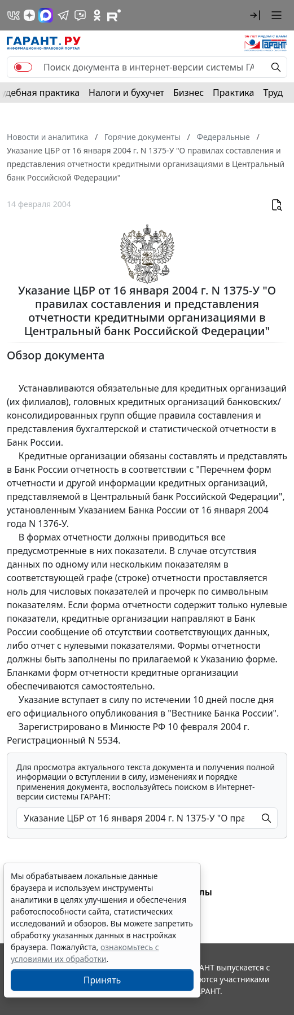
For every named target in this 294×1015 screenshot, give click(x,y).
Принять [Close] (102, 980)
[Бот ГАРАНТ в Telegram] (80, 15)
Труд (273, 92)
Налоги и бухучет (126, 92)
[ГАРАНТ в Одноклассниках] (97, 15)
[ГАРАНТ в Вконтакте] (13, 15)
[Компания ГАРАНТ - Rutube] (114, 15)
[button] (255, 15)
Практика (233, 92)
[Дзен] (29, 15)
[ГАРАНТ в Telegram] (63, 15)
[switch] (23, 67)
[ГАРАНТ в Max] (45, 15)
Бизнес (188, 92)
